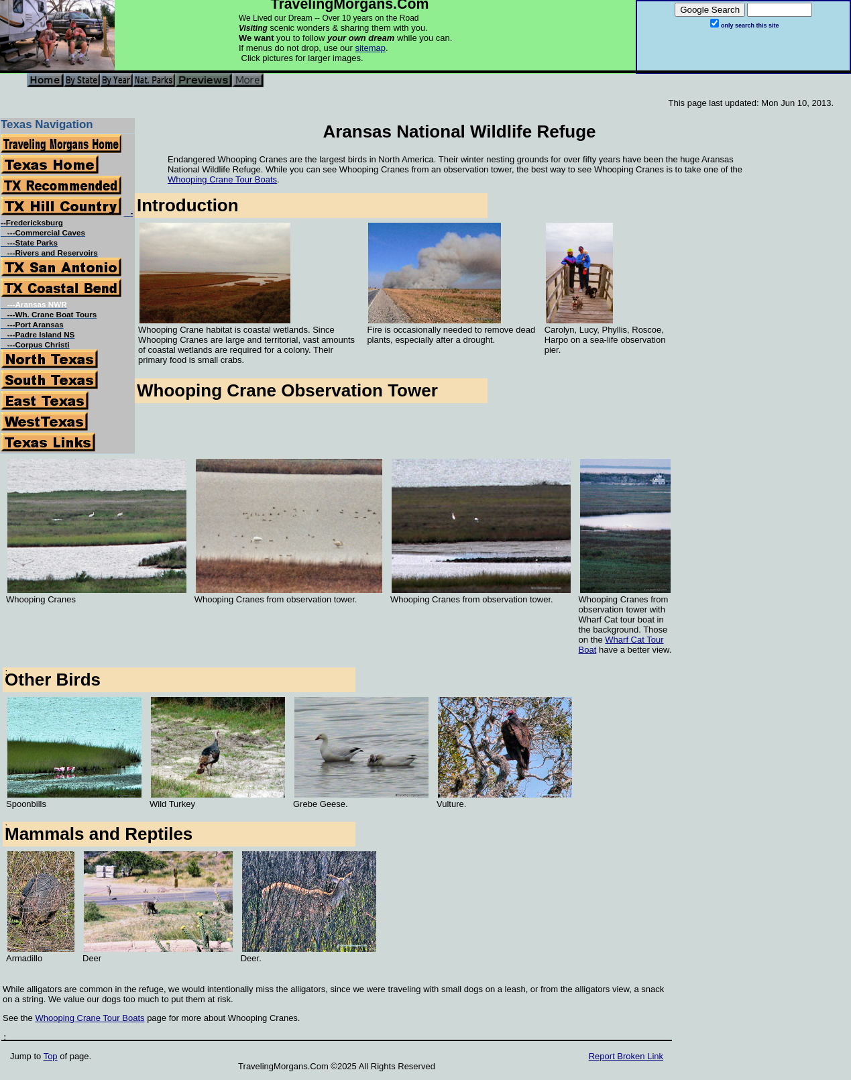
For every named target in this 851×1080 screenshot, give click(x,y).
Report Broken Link (626, 1056)
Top (51, 1056)
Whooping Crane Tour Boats (222, 179)
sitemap (370, 48)
